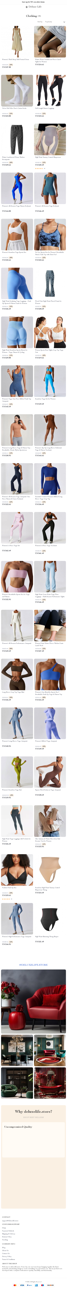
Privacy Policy (7, 1256)
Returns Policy (7, 1237)
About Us (5, 1250)
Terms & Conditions (8, 1259)
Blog (3, 1247)
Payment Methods (8, 1231)
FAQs (4, 1228)
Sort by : (40, 22)
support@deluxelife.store (10, 1221)
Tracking (5, 1240)
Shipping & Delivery (8, 1234)
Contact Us (6, 1253)
